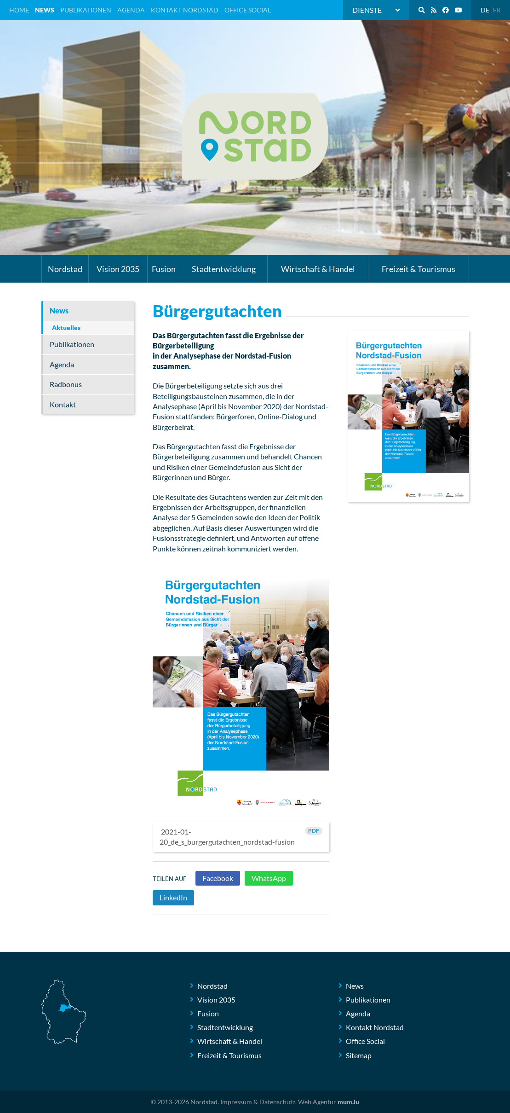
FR (497, 10)
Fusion (164, 269)
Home (19, 10)
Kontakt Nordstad (184, 10)
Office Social (247, 10)
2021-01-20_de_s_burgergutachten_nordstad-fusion (241, 836)
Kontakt (63, 404)
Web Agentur (317, 1102)
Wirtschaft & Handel (318, 269)
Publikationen (85, 10)
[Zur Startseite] (255, 136)
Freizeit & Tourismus (418, 269)
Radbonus (66, 384)
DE (485, 10)
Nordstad (65, 269)
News (44, 10)
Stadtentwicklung (224, 269)
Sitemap (359, 1055)
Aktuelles (66, 327)
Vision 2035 (118, 269)
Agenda (131, 10)
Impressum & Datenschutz (257, 1102)
